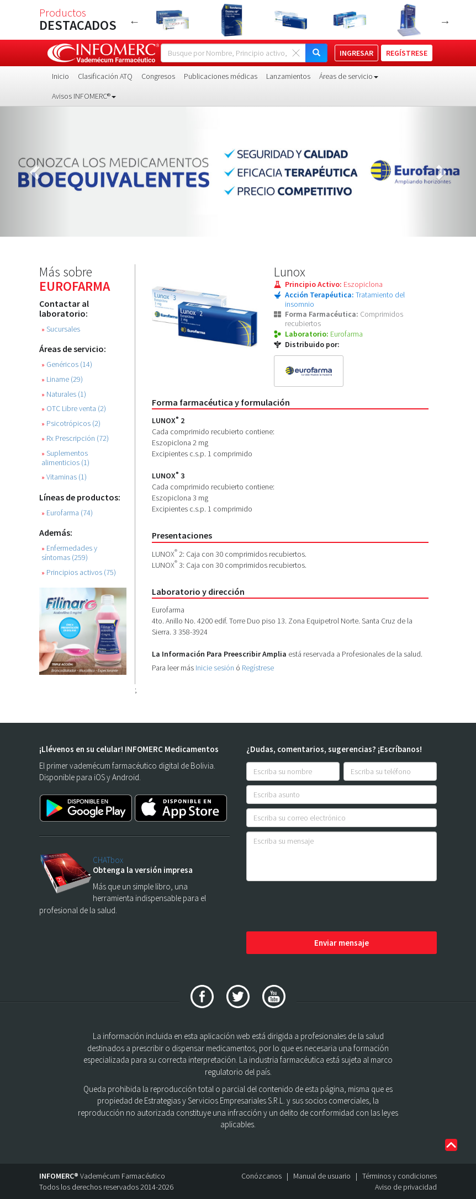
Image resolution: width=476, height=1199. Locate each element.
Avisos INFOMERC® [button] (84, 96)
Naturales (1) (63, 394)
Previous (134, 21)
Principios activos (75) (78, 572)
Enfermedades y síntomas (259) (69, 552)
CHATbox (108, 860)
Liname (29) (62, 379)
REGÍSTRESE (406, 53)
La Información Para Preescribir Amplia (219, 654)
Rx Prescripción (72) (75, 438)
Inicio (60, 76)
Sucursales (60, 329)
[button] (35, 171)
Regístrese (258, 668)
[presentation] (330, 907)
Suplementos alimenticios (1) (65, 458)
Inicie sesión (214, 668)
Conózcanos (261, 1176)
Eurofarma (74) (67, 513)
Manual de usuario (322, 1176)
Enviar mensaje (341, 942)
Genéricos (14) (66, 364)
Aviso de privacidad (406, 1187)
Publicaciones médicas (220, 76)
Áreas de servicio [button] (348, 76)
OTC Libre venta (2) (73, 408)
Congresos (158, 76)
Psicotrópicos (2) (71, 423)
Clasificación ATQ (105, 76)
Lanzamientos (288, 76)
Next (445, 21)
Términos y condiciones (399, 1176)
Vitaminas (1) (64, 477)
